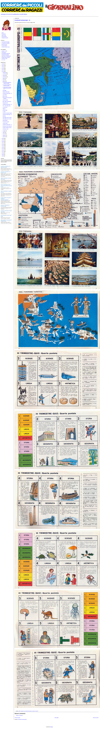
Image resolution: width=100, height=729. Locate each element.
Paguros (4, 108)
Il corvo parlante (4, 45)
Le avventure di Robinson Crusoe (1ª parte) (7, 85)
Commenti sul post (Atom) (22, 719)
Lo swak (4, 111)
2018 (3, 141)
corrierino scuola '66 (35, 711)
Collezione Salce (4, 58)
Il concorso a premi (6, 121)
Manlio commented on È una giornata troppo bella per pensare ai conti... (6, 185)
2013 (3, 148)
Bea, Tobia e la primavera (7, 101)
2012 (3, 150)
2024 (3, 66)
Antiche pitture (5, 120)
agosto (4, 78)
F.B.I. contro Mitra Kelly (6, 105)
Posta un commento (19, 715)
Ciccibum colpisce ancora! (7, 127)
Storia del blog (4, 36)
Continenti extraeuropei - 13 (7, 104)
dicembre (4, 72)
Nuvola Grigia (5, 110)
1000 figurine (4, 52)
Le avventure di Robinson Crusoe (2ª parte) (7, 83)
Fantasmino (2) (5, 102)
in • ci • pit (3, 59)
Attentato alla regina (6, 91)
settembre (4, 76)
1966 (19, 711)
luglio (4, 79)
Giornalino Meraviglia (5, 54)
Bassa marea (5, 96)
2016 (3, 144)
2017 (3, 142)
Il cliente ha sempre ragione (7, 113)
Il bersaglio (4, 90)
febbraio (4, 135)
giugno (4, 81)
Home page (56, 717)
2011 (3, 151)
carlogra (22, 711)
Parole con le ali (4, 44)
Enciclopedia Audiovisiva (6, 53)
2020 (3, 138)
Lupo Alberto (5, 94)
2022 (3, 69)
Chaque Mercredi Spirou (6, 57)
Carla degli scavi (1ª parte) (7, 118)
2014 (3, 147)
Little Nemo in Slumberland (6, 56)
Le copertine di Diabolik (6, 43)
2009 (3, 154)
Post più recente (17, 717)
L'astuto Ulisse (5, 123)
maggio (4, 130)
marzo (4, 133)
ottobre (4, 75)
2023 (3, 68)
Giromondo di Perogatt (5, 41)
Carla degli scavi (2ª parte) (7, 117)
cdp (23, 711)
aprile (4, 132)
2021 (3, 71)
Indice (3, 32)
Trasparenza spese (5, 37)
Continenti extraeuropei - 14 (7, 93)
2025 (3, 65)
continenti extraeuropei (28, 711)
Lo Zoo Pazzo (5, 107)
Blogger (51, 726)
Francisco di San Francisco (7, 126)
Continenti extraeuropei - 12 (7, 114)
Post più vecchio (95, 717)
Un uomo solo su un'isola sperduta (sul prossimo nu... (7, 88)
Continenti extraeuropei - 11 (22, 20)
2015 (3, 145)
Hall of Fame (4, 35)
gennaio (4, 136)
